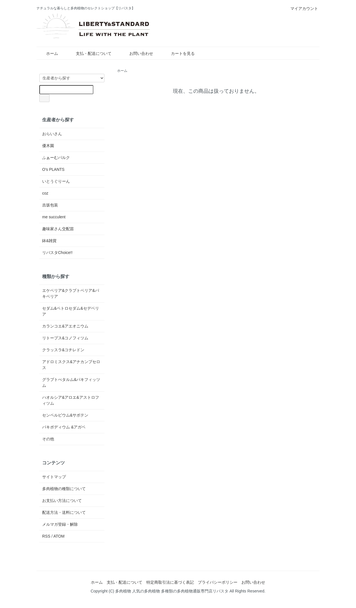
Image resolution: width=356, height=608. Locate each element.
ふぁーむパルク (56, 157)
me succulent (53, 217)
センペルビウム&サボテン (65, 415)
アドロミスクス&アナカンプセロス (71, 364)
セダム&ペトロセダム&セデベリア (70, 311)
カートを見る (179, 53)
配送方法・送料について (64, 512)
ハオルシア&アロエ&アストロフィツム (70, 400)
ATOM (59, 536)
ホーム (48, 53)
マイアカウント (301, 8)
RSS (46, 536)
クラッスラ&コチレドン (63, 350)
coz (45, 193)
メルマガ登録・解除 (60, 524)
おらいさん (52, 133)
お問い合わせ (137, 53)
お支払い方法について (62, 500)
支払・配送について (89, 53)
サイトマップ (54, 477)
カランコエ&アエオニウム (65, 326)
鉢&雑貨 (49, 240)
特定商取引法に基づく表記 (170, 582)
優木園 (48, 145)
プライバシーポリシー (217, 582)
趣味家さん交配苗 (58, 229)
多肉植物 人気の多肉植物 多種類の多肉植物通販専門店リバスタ (171, 591)
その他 (48, 439)
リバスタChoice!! (57, 252)
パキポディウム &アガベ (63, 427)
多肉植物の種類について (64, 488)
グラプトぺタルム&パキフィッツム (71, 382)
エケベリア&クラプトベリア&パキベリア (70, 293)
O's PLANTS (53, 169)
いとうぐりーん (56, 181)
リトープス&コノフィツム (65, 338)
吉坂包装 (50, 205)
